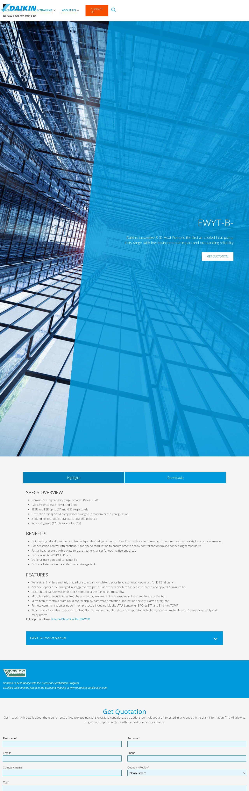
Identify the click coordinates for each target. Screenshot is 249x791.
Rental (94, 10)
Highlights (73, 477)
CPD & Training (171, 10)
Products (44, 10)
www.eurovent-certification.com (88, 687)
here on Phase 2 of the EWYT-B (70, 619)
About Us (199, 10)
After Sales (70, 10)
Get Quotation (217, 256)
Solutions (113, 10)
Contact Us (227, 10)
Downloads (175, 477)
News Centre (141, 10)
